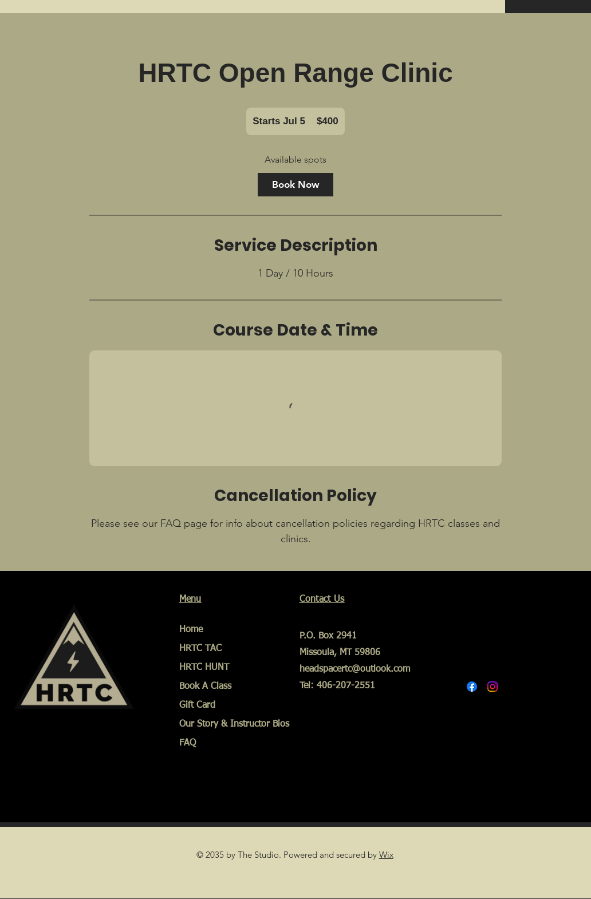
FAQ (187, 743)
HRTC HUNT (204, 667)
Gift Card (197, 705)
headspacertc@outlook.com (355, 669)
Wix (386, 854)
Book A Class (205, 686)
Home (191, 629)
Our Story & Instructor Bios (222, 724)
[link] (295, 184)
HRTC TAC (200, 648)
